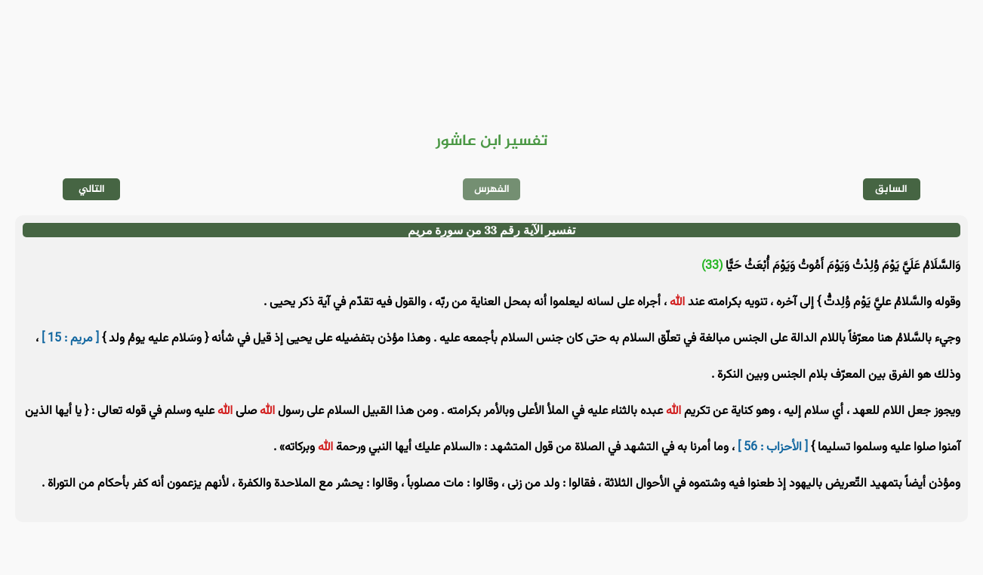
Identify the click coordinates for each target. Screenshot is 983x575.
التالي (92, 189)
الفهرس (492, 189)
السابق (891, 189)
